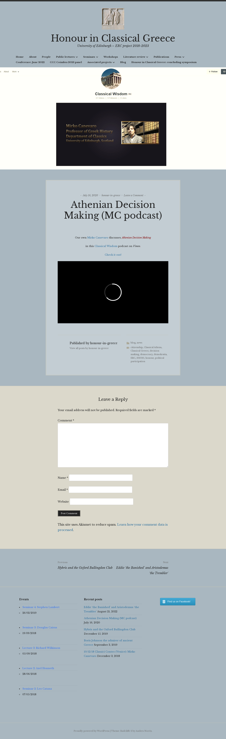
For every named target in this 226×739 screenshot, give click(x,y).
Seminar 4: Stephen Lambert (40, 607)
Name (63, 477)
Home (20, 56)
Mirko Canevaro (97, 237)
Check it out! (113, 254)
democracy (146, 354)
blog (133, 342)
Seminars (90, 56)
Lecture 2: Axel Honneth (38, 668)
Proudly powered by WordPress (91, 731)
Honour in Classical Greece (113, 38)
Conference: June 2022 (30, 62)
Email (63, 489)
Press (179, 56)
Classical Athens (153, 347)
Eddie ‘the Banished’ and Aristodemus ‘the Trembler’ (140, 567)
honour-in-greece (111, 195)
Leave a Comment (133, 195)
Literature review (135, 56)
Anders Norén (144, 731)
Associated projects (101, 62)
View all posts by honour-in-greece (89, 348)
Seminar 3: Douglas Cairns (39, 627)
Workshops (111, 56)
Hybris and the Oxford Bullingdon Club (85, 565)
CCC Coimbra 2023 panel (66, 62)
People (46, 56)
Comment (66, 420)
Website (63, 501)
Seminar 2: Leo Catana (37, 688)
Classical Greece (140, 350)
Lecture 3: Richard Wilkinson (41, 647)
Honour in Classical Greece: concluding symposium (164, 62)
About (32, 56)
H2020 (140, 358)
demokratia (160, 354)
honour (149, 358)
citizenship (137, 347)
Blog (123, 62)
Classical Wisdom (106, 246)
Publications (161, 56)
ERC (133, 358)
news (139, 342)
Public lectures (67, 56)
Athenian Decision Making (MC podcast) (110, 618)
